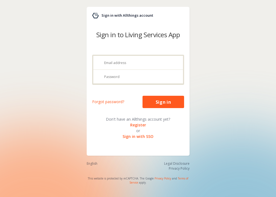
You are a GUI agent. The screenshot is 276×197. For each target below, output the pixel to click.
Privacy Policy (163, 178)
